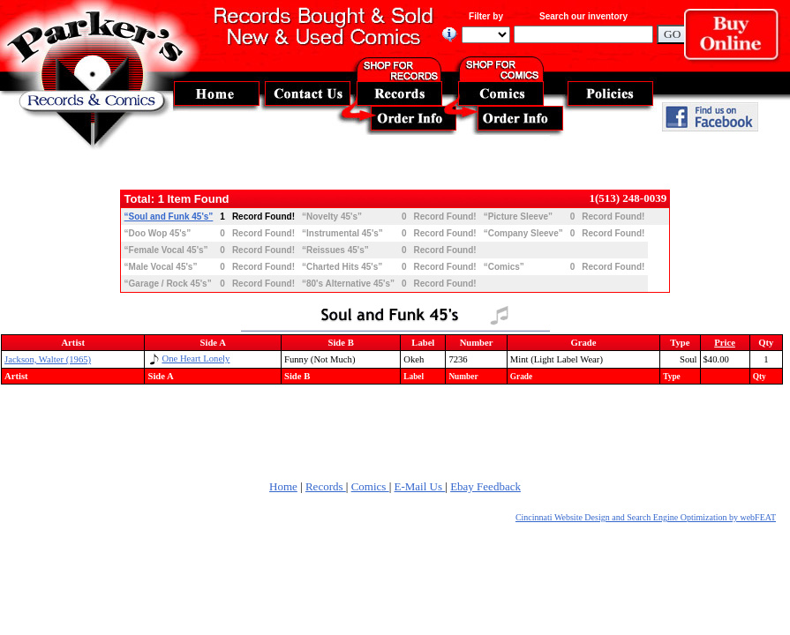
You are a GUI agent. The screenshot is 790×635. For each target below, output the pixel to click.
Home (283, 486)
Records (325, 486)
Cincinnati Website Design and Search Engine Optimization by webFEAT (645, 517)
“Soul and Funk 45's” (169, 216)
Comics (370, 486)
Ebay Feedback (485, 486)
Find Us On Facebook (710, 116)
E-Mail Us (420, 486)
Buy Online (737, 39)
